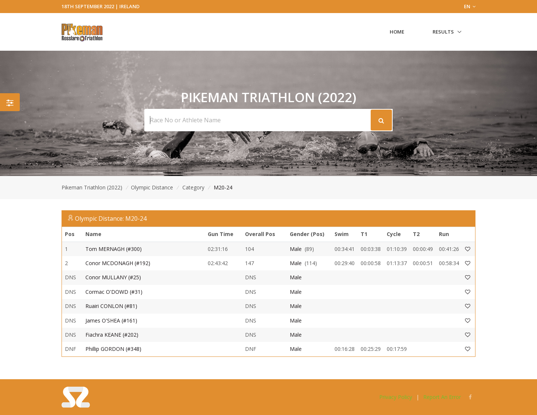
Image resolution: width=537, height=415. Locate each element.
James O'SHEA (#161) (111, 320)
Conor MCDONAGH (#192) (117, 263)
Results (443, 31)
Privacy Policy (395, 396)
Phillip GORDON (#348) (113, 348)
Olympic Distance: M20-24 (111, 218)
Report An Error (442, 396)
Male (296, 248)
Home (397, 31)
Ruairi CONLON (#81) (111, 305)
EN (469, 6)
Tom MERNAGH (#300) (113, 248)
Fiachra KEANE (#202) (111, 334)
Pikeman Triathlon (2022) (92, 187)
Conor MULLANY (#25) (113, 277)
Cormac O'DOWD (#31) (113, 291)
